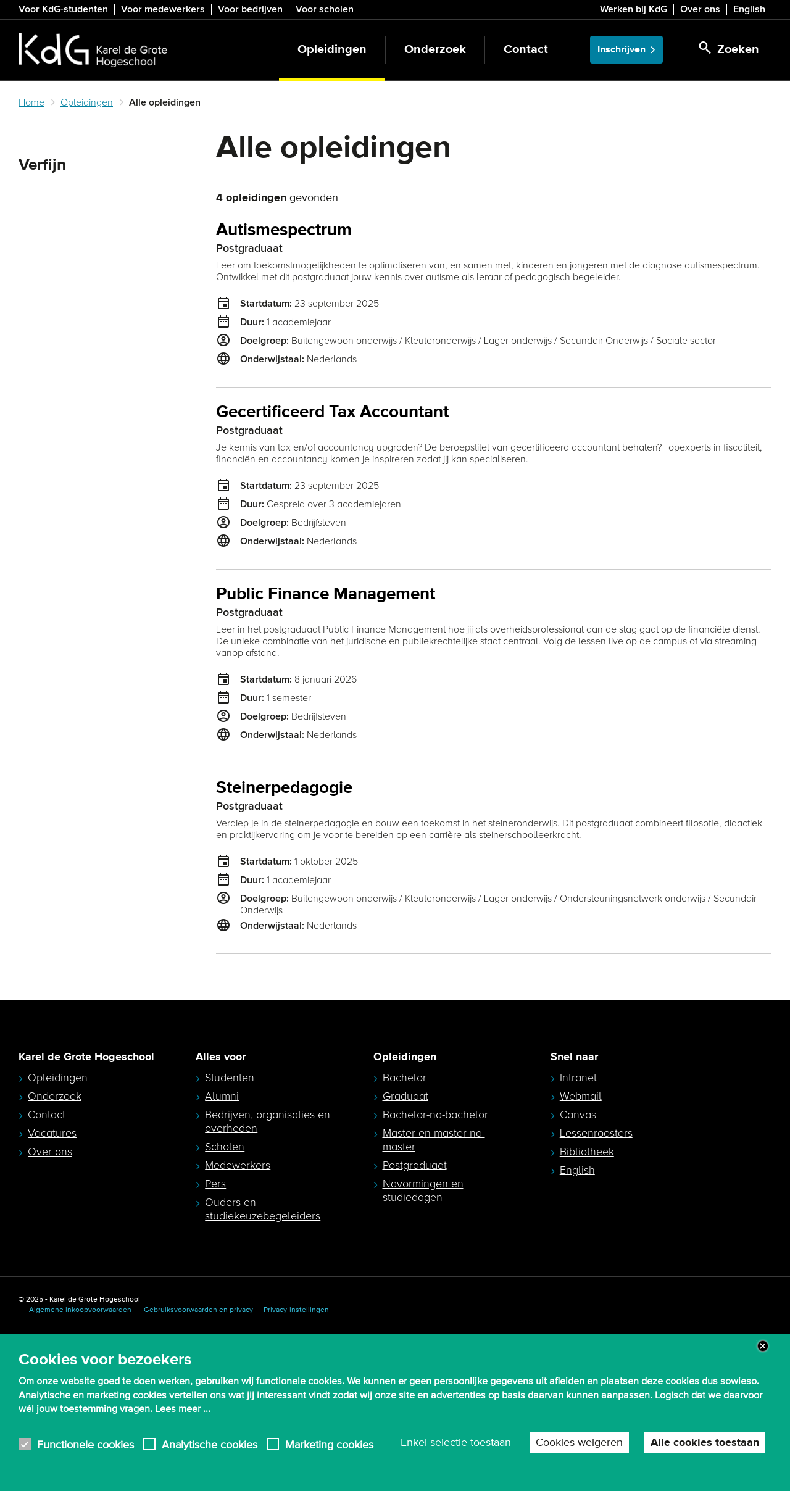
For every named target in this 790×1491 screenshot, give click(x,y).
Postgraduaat (415, 1300)
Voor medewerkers (163, 9)
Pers (215, 1319)
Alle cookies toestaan (705, 1443)
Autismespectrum (284, 230)
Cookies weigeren (579, 1443)
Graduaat (405, 1231)
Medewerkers (237, 1300)
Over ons (700, 9)
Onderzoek (435, 49)
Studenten (229, 1212)
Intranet (578, 1212)
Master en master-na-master (434, 1275)
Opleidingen (332, 49)
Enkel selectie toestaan (456, 1443)
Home (31, 102)
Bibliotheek (587, 1287)
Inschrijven (621, 49)
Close (762, 1346)
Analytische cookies (209, 1444)
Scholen (224, 1282)
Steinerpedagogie (284, 788)
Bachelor (404, 1212)
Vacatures (52, 1268)
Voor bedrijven (250, 9)
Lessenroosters (596, 1268)
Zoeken (39, 195)
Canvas (578, 1249)
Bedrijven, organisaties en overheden (267, 1256)
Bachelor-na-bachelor (435, 1249)
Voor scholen (325, 9)
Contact (526, 49)
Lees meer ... (182, 1409)
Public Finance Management (325, 594)
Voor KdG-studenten (63, 9)
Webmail (581, 1231)
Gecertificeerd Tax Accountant (332, 412)
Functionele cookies (85, 1444)
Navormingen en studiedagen (423, 1325)
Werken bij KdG (633, 9)
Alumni (222, 1231)
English (749, 9)
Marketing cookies (329, 1444)
